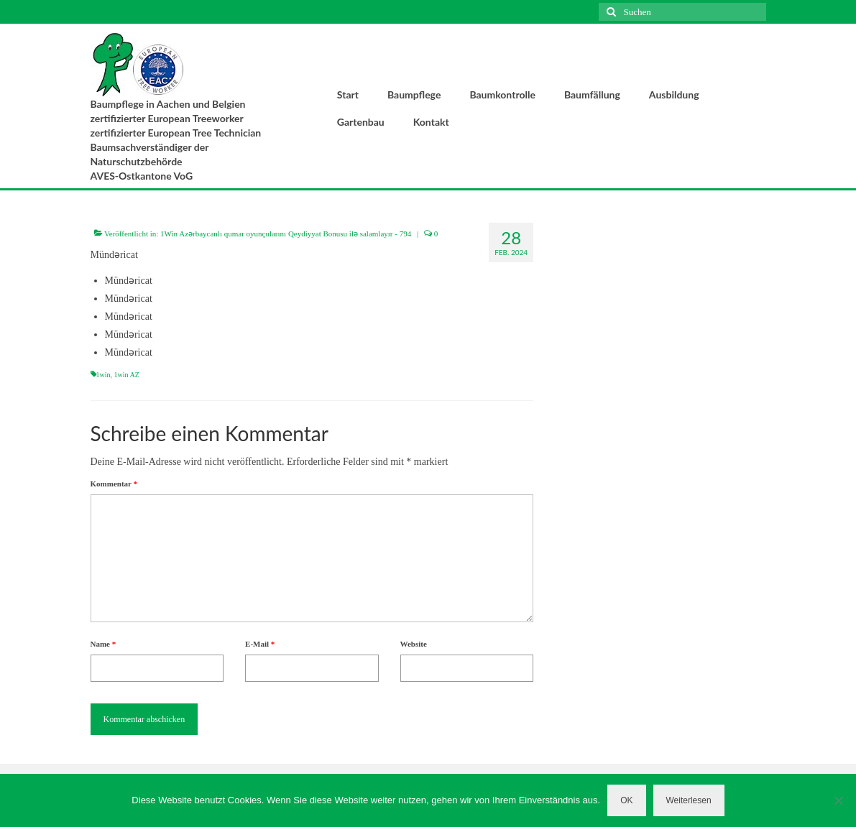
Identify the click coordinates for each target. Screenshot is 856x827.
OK (626, 800)
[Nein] (838, 800)
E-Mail (260, 643)
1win (103, 375)
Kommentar (114, 483)
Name (103, 643)
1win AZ (126, 375)
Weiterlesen (689, 800)
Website (413, 643)
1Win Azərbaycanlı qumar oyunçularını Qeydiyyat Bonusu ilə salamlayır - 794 (285, 233)
